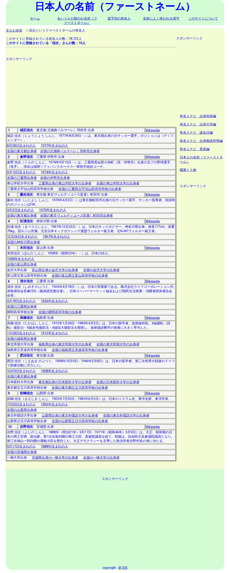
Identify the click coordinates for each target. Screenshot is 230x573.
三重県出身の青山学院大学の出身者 (64, 183)
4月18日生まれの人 (21, 301)
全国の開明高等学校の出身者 (59, 312)
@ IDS (122, 568)
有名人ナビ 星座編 (195, 149)
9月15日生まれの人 (21, 172)
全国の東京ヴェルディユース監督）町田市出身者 (76, 215)
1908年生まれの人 (54, 371)
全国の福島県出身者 (22, 339)
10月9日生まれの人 (21, 371)
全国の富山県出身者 (22, 264)
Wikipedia (152, 130)
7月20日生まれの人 (21, 404)
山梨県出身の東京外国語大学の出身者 (70, 415)
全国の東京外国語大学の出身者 (126, 415)
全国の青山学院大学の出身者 (117, 183)
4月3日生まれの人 (20, 210)
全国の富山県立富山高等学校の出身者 (80, 276)
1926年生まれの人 (54, 301)
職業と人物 (188, 170)
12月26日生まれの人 (22, 237)
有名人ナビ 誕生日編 (196, 133)
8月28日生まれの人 (21, 146)
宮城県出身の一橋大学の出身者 (55, 458)
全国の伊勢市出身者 (55, 178)
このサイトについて (203, 18)
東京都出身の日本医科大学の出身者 (64, 382)
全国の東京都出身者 (22, 151)
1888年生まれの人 (54, 446)
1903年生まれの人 (54, 404)
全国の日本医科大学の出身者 (117, 382)
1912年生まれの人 (54, 333)
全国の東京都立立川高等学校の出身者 (80, 388)
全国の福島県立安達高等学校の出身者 (80, 350)
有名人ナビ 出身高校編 (198, 116)
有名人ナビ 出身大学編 (198, 124)
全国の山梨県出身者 (22, 410)
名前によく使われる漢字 (161, 18)
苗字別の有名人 (119, 18)
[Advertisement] (91, 90)
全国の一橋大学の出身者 (101, 458)
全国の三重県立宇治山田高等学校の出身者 (89, 189)
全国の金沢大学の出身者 (101, 270)
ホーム (35, 18)
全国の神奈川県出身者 (23, 242)
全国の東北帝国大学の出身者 (117, 344)
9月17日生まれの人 (21, 446)
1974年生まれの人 (54, 172)
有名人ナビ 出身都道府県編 (201, 141)
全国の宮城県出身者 (22, 452)
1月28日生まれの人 (21, 333)
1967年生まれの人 (56, 237)
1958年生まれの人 (20, 259)
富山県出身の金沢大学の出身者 (55, 270)
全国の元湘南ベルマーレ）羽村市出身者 (70, 151)
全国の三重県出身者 (22, 178)
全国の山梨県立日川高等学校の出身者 (80, 421)
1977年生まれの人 (54, 146)
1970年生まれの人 (52, 210)
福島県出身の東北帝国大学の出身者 (64, 344)
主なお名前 (14, 30)
